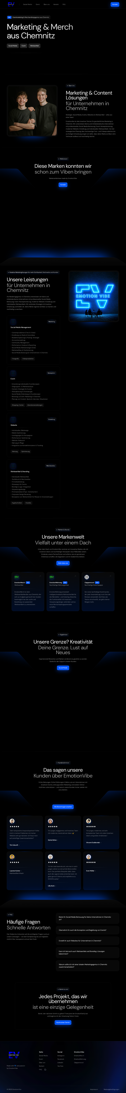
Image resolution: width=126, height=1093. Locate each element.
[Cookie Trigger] (45, 1069)
